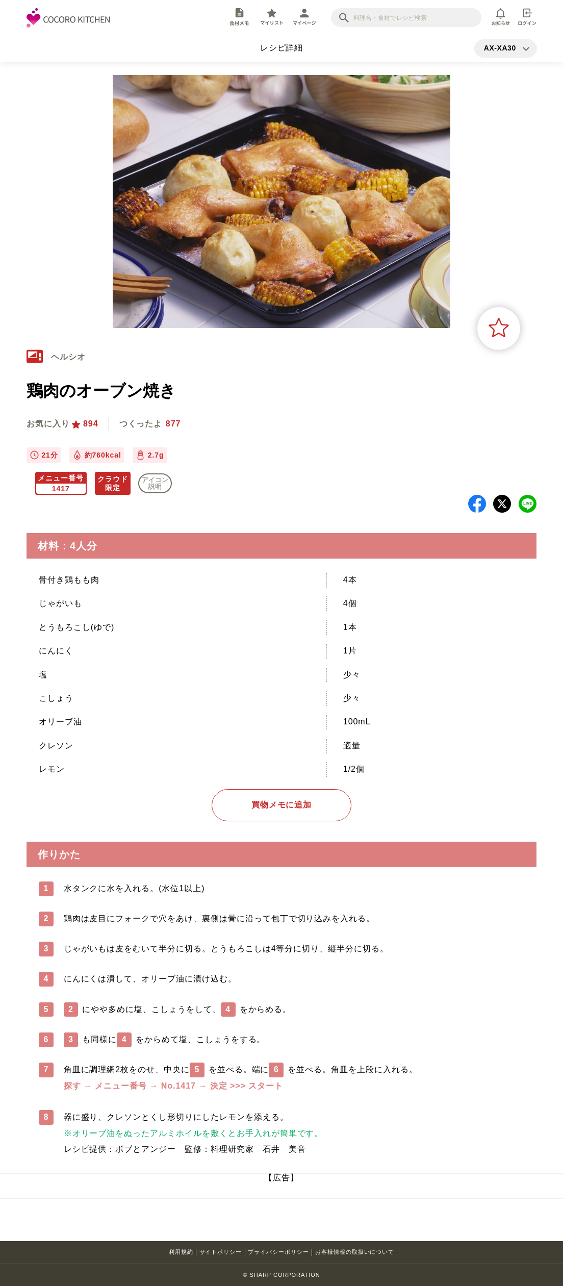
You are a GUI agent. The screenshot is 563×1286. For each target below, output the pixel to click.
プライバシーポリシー (278, 1252)
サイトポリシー (220, 1252)
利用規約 (181, 1252)
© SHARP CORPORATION (281, 1275)
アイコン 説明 (155, 483)
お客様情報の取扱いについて (354, 1252)
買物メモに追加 (281, 804)
